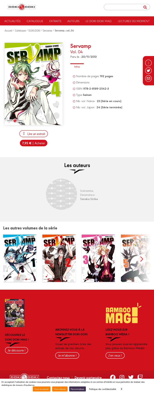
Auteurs (73, 21)
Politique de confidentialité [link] (102, 389)
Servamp (47, 30)
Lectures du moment (134, 21)
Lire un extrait (33, 134)
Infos (77, 66)
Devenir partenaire (88, 377)
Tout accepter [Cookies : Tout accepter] (41, 389)
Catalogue (35, 21)
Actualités (12, 21)
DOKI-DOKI (34, 30)
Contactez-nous (58, 377)
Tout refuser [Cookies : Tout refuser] (60, 389)
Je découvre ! (16, 350)
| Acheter (33, 143)
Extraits (55, 21)
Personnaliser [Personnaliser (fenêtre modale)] (77, 389)
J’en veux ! (115, 355)
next (141, 259)
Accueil (8, 30)
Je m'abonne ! (67, 355)
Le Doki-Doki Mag (99, 21)
